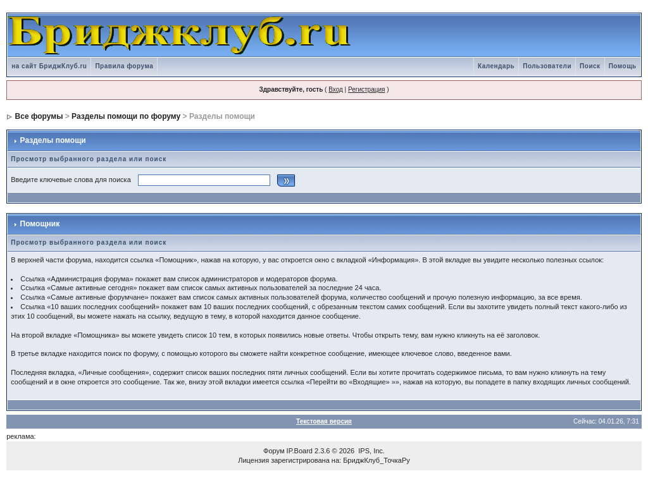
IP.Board (300, 451)
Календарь (496, 66)
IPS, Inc (370, 451)
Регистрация (366, 89)
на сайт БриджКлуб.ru (49, 66)
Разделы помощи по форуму (126, 116)
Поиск (590, 66)
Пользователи (547, 66)
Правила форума (124, 66)
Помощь (623, 66)
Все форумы (39, 116)
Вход (335, 89)
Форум (273, 451)
